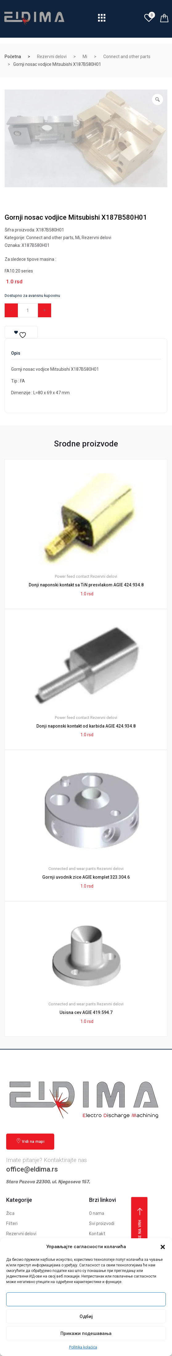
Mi (85, 56)
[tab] (15, 355)
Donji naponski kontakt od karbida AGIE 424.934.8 (86, 726)
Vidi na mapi (30, 1141)
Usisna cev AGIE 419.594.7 (86, 1012)
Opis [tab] (15, 353)
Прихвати (86, 1299)
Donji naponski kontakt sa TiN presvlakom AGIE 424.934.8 (86, 584)
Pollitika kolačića (83, 1347)
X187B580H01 (36, 245)
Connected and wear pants (72, 868)
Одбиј (86, 1316)
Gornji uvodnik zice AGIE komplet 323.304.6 (86, 877)
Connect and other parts (126, 56)
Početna (13, 56)
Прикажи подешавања (86, 1333)
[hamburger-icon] (102, 19)
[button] (163, 1247)
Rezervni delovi (52, 56)
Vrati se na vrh (140, 1230)
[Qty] (28, 310)
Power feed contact (72, 576)
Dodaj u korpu (85, 310)
